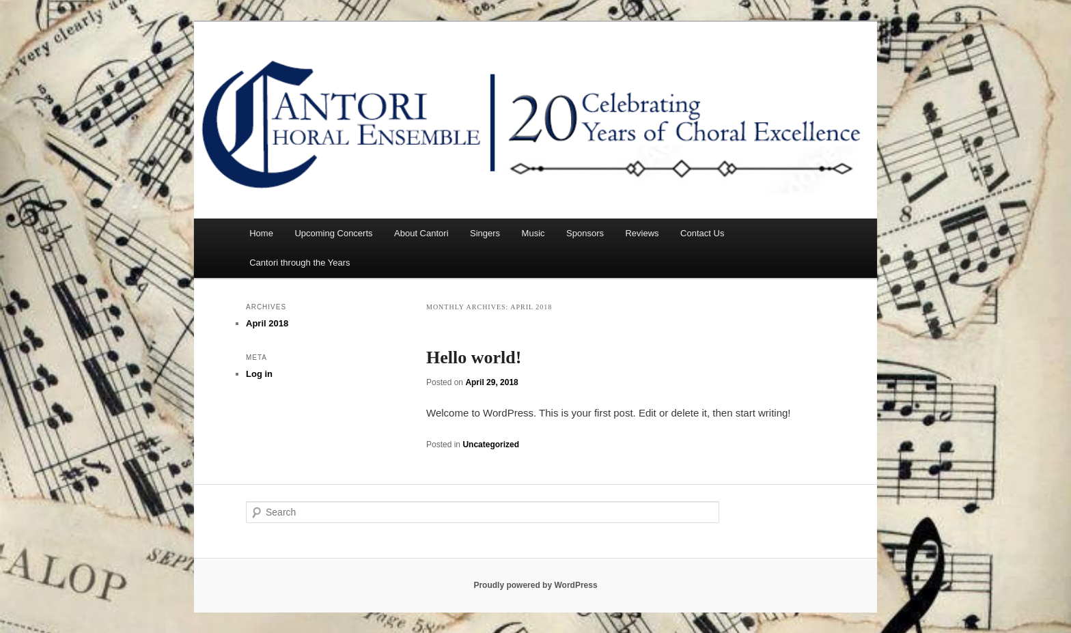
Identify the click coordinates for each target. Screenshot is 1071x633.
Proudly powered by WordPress (535, 585)
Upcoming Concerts (333, 233)
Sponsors (585, 233)
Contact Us (702, 233)
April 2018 (267, 323)
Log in (259, 374)
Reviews (641, 233)
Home (261, 233)
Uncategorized (490, 444)
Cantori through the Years (299, 262)
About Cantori (421, 233)
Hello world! (473, 357)
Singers (485, 233)
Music (533, 233)
